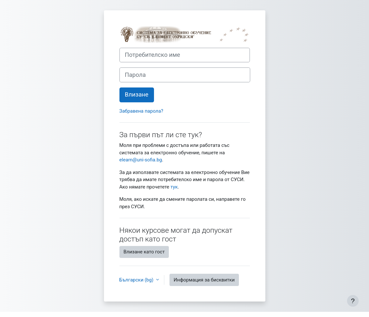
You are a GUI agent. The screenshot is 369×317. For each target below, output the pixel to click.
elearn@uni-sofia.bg (140, 160)
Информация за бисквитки (204, 280)
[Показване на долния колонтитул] (353, 301)
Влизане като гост (144, 252)
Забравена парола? (141, 111)
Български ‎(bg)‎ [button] (137, 280)
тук (174, 187)
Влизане (137, 94)
